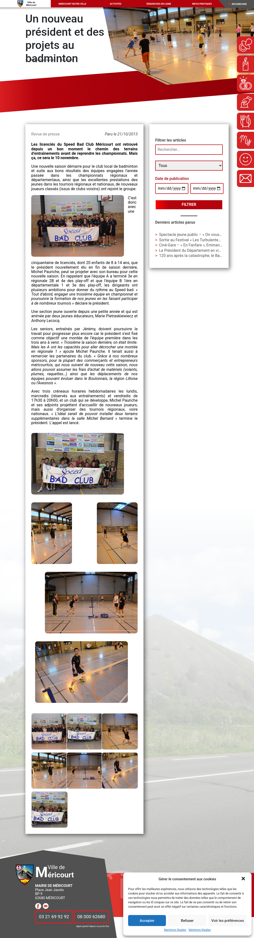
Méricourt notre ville (72, 3)
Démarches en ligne (158, 3)
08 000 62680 (91, 917)
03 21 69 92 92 (54, 917)
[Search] (241, 4)
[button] (244, 879)
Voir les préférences (227, 920)
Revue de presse (45, 134)
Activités (115, 3)
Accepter (147, 920)
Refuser (187, 920)
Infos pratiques (202, 3)
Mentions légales (175, 930)
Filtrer (189, 204)
